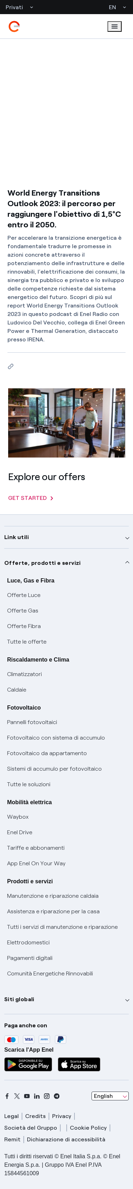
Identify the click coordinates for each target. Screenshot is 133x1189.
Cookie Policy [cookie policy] (88, 1127)
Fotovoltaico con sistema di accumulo (56, 737)
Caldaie (16, 689)
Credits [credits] (35, 1116)
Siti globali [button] (19, 999)
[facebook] (7, 1096)
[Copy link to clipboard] (10, 366)
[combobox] (110, 1096)
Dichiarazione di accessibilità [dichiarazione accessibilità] (66, 1139)
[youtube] (27, 1096)
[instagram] (47, 1096)
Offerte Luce (23, 595)
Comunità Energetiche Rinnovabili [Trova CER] (50, 973)
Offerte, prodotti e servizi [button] (42, 563)
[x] (17, 1096)
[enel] (14, 26)
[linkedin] (37, 1096)
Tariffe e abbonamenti (36, 847)
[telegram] (57, 1096)
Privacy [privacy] (61, 1116)
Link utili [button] (16, 537)
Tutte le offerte (26, 641)
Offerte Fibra (24, 626)
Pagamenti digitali (29, 958)
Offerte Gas (22, 610)
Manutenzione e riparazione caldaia (53, 895)
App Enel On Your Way (36, 863)
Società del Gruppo (30, 1127)
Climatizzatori (24, 674)
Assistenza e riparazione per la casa (53, 911)
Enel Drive (19, 832)
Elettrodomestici (28, 942)
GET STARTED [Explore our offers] (30, 498)
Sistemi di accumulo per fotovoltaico (54, 768)
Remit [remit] (12, 1139)
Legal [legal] (11, 1116)
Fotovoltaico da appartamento (47, 753)
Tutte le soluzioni (28, 784)
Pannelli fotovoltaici (32, 722)
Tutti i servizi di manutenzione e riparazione (62, 927)
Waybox (18, 816)
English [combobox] (103, 1096)
